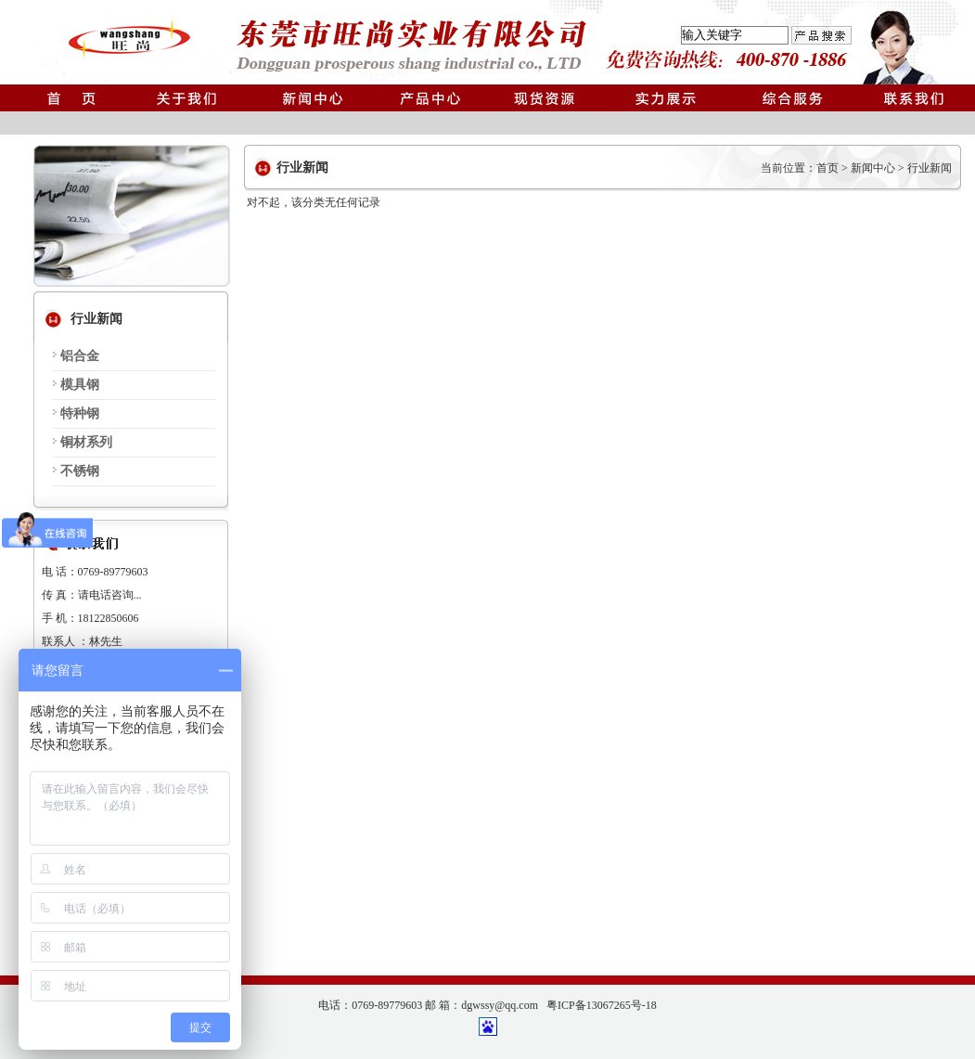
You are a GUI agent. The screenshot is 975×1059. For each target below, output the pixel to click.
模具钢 (79, 385)
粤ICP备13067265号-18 (601, 1005)
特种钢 (79, 413)
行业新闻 (929, 167)
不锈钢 (79, 471)
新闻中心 (873, 167)
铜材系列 (86, 442)
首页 (827, 167)
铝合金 (79, 356)
